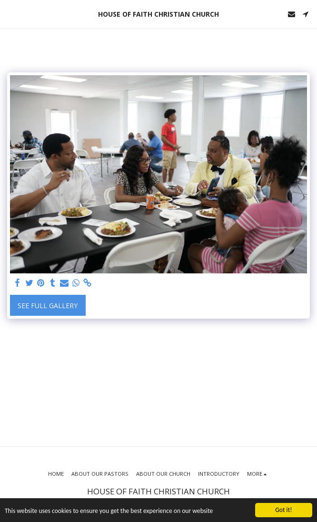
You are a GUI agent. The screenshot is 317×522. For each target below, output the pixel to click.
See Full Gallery (48, 305)
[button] (10, 13)
